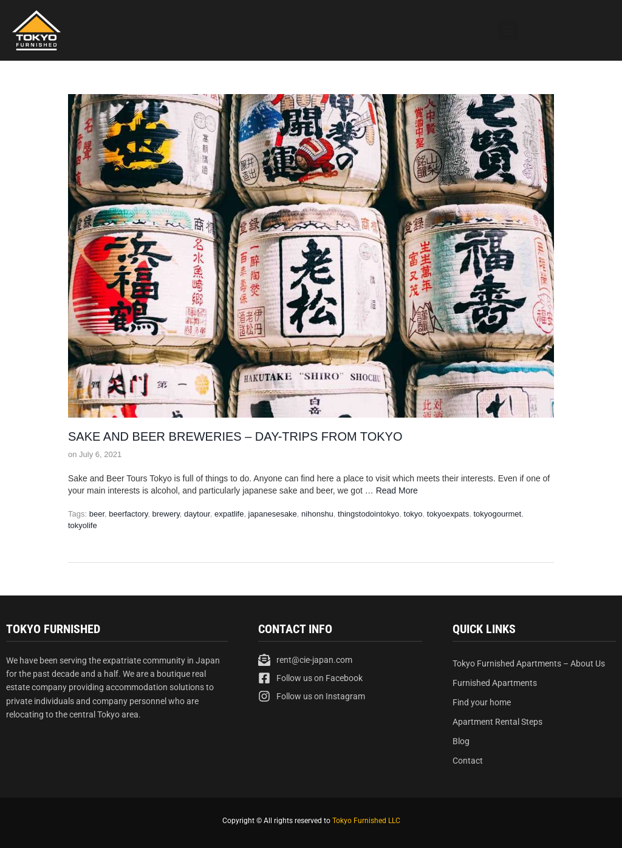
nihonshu (317, 513)
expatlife (229, 513)
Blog (461, 741)
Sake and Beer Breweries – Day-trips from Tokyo (235, 436)
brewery (166, 513)
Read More (397, 490)
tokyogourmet (497, 513)
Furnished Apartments (495, 683)
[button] (508, 31)
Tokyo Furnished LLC (366, 820)
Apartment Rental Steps (497, 722)
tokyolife (82, 525)
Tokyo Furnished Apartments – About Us (529, 663)
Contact (468, 760)
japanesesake (272, 513)
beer (96, 513)
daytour (197, 513)
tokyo (413, 513)
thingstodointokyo (368, 513)
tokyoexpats (448, 513)
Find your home (482, 702)
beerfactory (128, 513)
